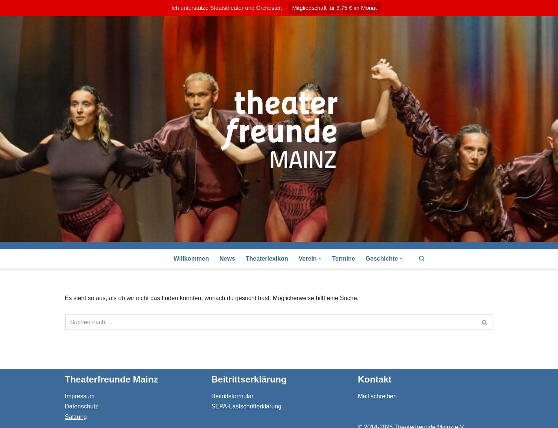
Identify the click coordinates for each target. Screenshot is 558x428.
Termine (343, 258)
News (227, 258)
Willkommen (191, 258)
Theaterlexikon (267, 258)
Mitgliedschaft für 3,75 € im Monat (334, 8)
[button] (320, 258)
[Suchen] (422, 258)
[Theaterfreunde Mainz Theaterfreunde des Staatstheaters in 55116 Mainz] (279, 129)
